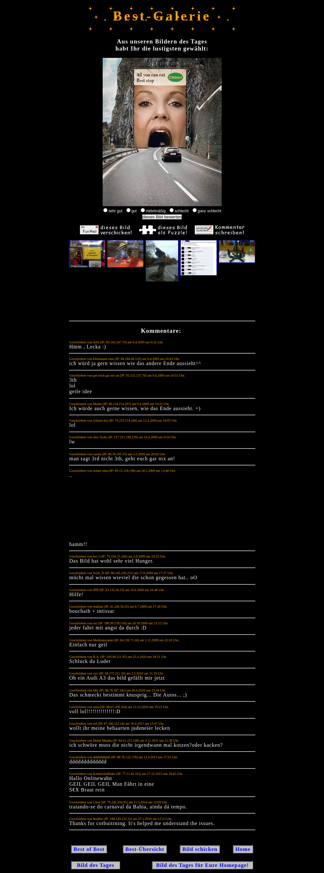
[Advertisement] (162, 302)
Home (243, 849)
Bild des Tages (96, 865)
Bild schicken (200, 849)
